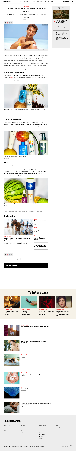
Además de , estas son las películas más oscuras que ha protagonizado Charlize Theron (61, 27)
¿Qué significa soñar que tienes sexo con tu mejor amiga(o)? (46, 313)
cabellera (12, 77)
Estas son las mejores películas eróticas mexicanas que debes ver (62, 313)
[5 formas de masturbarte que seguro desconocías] (29, 302)
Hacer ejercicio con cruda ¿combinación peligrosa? (17, 239)
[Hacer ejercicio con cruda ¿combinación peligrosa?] (18, 227)
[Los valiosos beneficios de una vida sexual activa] (11, 360)
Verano (23, 259)
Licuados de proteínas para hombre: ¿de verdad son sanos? (40, 230)
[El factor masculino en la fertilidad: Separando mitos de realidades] (11, 330)
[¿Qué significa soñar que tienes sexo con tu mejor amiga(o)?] (47, 302)
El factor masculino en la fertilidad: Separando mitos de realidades (35, 327)
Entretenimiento (27, 1)
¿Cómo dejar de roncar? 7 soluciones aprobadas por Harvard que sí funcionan (36, 404)
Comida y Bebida (40, 1)
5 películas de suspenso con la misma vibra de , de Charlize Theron (61, 33)
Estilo (21, 1)
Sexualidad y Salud (26, 6)
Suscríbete (66, 1)
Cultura (22, 387)
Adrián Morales (13, 245)
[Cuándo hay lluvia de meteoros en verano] (11, 392)
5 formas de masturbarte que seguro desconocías (29, 313)
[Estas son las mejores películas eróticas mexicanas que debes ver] (64, 302)
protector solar (9, 259)
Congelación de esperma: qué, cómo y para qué (32, 374)
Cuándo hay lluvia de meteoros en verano (31, 388)
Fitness (33, 1)
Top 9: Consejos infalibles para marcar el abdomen (40, 246)
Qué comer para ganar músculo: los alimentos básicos (39, 238)
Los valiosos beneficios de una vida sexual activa (33, 356)
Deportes (52, 1)
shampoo (17, 259)
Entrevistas (47, 1)
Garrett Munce (29, 19)
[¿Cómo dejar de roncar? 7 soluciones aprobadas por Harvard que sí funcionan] (11, 407)
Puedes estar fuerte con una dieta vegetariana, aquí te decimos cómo (41, 222)
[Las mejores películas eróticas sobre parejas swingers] (12, 302)
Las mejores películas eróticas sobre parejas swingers (11, 313)
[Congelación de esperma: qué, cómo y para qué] (11, 378)
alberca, (9, 80)
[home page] (7, 1)
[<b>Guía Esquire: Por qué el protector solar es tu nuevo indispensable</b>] (11, 345)
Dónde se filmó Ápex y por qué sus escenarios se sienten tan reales (61, 21)
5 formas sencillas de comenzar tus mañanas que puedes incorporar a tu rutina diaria (62, 44)
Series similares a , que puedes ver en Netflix (62, 38)
